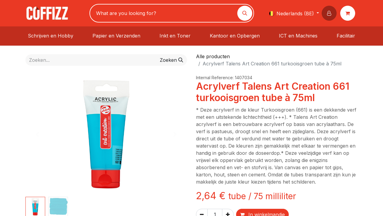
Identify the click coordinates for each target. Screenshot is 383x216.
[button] (330, 13)
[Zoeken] (244, 13)
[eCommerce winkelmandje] (349, 13)
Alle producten (213, 56)
